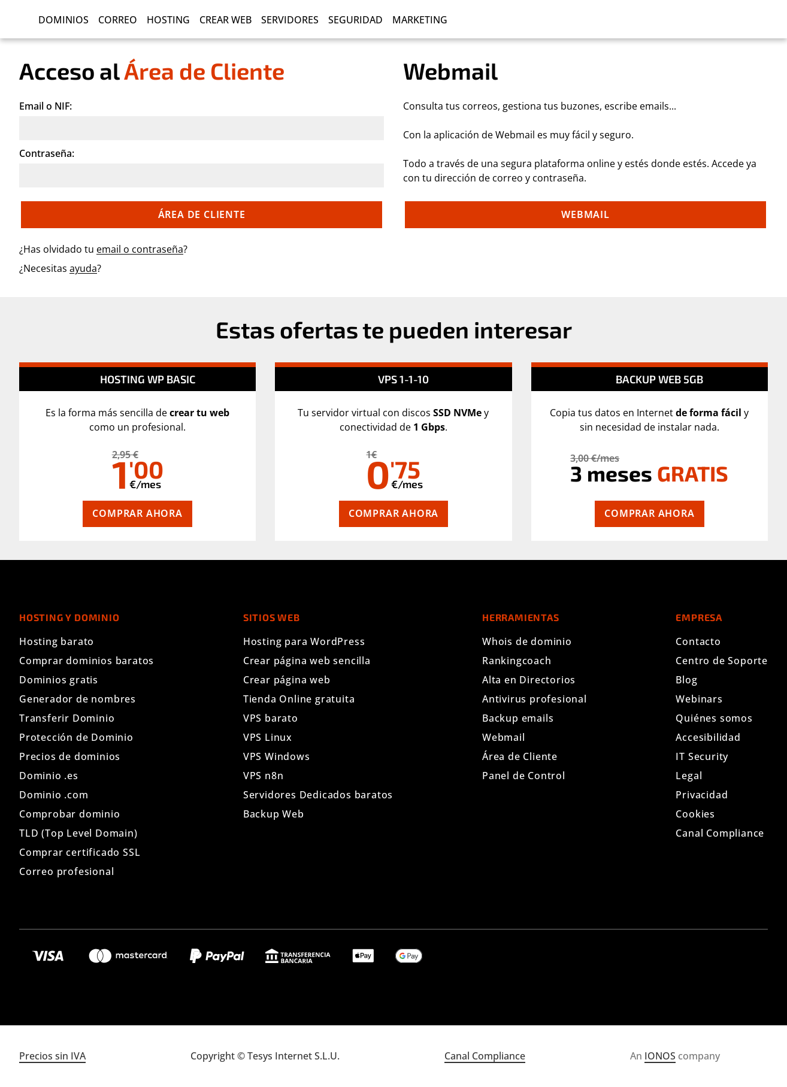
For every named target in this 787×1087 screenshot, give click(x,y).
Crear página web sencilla (307, 660)
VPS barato (270, 718)
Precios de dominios (69, 756)
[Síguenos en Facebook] (705, 953)
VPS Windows (276, 756)
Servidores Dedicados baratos (318, 794)
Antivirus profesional (534, 699)
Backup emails (517, 718)
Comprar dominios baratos (86, 660)
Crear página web (287, 679)
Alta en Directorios (529, 679)
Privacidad (702, 794)
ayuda (83, 268)
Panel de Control (523, 775)
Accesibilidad (708, 737)
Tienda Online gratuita (299, 699)
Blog (686, 679)
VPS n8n (263, 775)
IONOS (660, 1055)
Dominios (63, 19)
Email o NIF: (45, 106)
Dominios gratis (58, 679)
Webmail (585, 214)
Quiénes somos (714, 718)
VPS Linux (267, 737)
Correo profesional (66, 871)
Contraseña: (46, 153)
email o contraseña (139, 249)
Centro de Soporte (722, 660)
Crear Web (225, 19)
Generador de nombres (77, 699)
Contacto (698, 641)
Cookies (695, 813)
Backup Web (273, 813)
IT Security (702, 756)
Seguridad (355, 19)
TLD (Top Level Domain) (78, 833)
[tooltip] (157, 454)
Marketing (419, 19)
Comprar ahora (137, 513)
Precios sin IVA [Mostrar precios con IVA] (52, 1055)
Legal (689, 775)
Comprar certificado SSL (79, 852)
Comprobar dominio (69, 813)
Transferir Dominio (66, 718)
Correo (117, 19)
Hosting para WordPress (304, 641)
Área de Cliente (520, 756)
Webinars (699, 699)
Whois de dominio (527, 641)
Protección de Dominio (76, 737)
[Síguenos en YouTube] (746, 953)
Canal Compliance (720, 833)
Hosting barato (56, 641)
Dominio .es (48, 775)
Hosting (168, 19)
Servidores (290, 19)
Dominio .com (54, 794)
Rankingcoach (517, 660)
